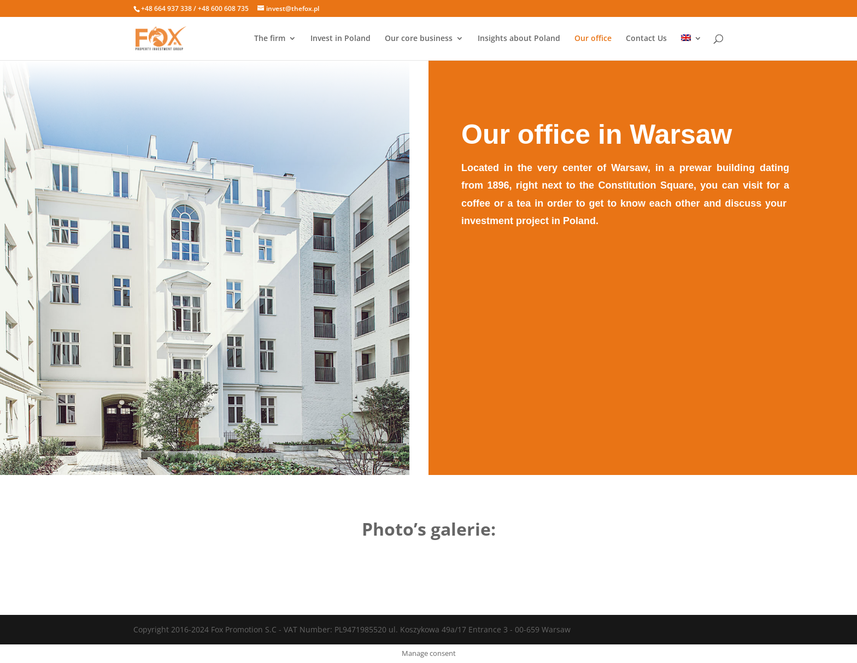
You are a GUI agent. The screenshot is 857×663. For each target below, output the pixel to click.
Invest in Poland (340, 38)
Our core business (419, 38)
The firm (269, 38)
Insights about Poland (519, 38)
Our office (593, 38)
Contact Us (646, 38)
